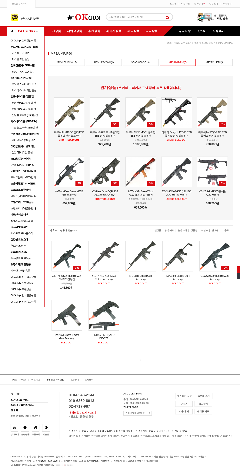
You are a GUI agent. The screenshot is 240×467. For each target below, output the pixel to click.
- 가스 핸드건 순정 (20, 59)
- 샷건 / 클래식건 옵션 (22, 152)
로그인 (173, 3)
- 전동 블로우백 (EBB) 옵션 (24, 115)
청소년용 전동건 (207, 43)
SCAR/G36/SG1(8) (140, 62)
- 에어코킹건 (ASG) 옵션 (23, 139)
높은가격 (182, 230)
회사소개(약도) (18, 379)
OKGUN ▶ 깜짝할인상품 (23, 40)
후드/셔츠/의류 (18, 245)
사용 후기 (184, 411)
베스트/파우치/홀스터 (22, 233)
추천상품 (94, 31)
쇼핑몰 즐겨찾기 (19, 3)
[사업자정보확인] (101, 460)
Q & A (184, 403)
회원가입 (185, 3)
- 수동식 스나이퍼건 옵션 (23, 84)
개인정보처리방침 (55, 379)
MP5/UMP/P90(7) (178, 62)
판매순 (215, 230)
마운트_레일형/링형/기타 (23, 195)
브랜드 (204, 230)
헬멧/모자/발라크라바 (22, 220)
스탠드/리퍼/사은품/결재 (23, 208)
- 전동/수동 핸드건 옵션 (23, 71)
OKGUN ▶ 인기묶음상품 (23, 295)
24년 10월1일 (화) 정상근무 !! (26, 415)
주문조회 (213, 3)
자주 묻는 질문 (184, 396)
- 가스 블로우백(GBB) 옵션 (24, 127)
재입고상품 (74, 31)
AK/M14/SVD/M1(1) (104, 62)
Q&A (201, 31)
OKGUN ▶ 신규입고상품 (23, 276)
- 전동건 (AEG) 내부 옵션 (23, 108)
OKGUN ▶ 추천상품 (21, 289)
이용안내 (74, 379)
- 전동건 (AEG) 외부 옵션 (23, 102)
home (168, 43)
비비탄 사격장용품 (20, 270)
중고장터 (203, 403)
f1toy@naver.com (49, 460)
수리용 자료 (203, 411)
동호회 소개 (204, 396)
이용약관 (35, 379)
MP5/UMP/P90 (225, 43)
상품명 (194, 230)
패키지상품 (113, 31)
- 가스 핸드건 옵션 (20, 52)
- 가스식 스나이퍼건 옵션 (23, 90)
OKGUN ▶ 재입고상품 (22, 282)
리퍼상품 (151, 31)
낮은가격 (169, 230)
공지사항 (185, 31)
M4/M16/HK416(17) (67, 62)
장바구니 (199, 3)
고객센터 (89, 379)
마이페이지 (227, 3)
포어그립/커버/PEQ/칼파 (23, 177)
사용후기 (219, 31)
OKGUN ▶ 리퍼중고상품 (23, 301)
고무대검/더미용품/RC (22, 164)
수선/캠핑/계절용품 (21, 258)
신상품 (56, 31)
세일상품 (133, 31)
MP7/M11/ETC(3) (214, 62)
